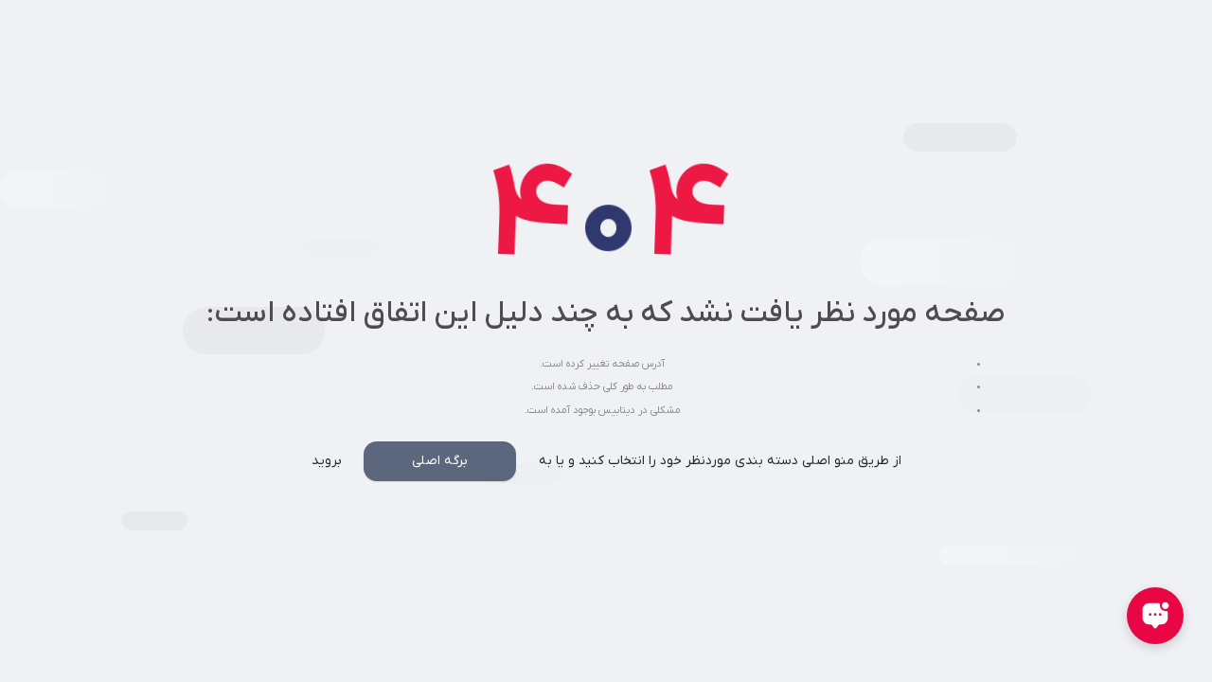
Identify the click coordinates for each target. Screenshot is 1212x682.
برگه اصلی (440, 461)
